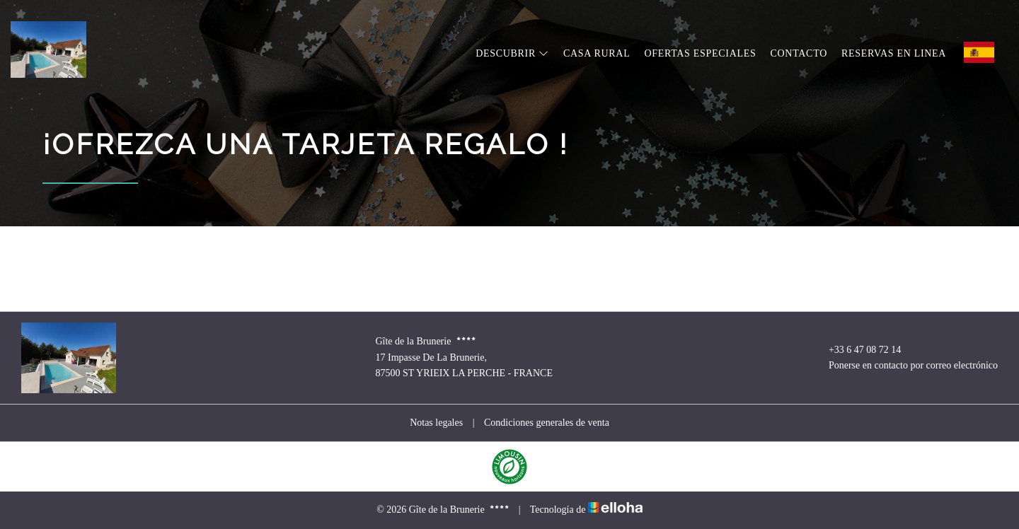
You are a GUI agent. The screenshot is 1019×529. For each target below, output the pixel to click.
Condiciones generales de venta (546, 422)
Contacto (799, 53)
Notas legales (436, 422)
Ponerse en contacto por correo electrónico (905, 365)
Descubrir (512, 53)
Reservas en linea (893, 53)
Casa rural (597, 53)
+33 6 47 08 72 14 (856, 350)
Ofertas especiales (700, 53)
